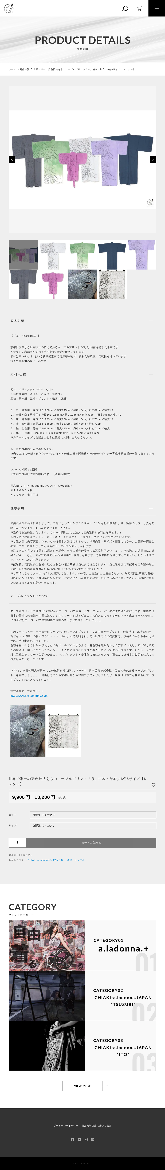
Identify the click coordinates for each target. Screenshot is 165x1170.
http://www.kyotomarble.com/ (29, 695)
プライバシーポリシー (66, 1125)
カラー (13, 814)
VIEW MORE (82, 1086)
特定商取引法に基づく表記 (96, 1125)
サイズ (13, 825)
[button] (12, 159)
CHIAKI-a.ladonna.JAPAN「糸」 (47, 860)
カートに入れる (91, 842)
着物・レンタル (76, 860)
